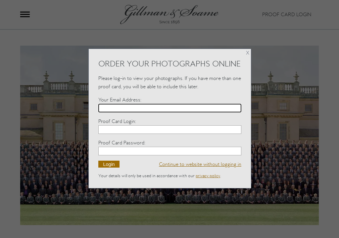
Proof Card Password (121, 142)
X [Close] (247, 53)
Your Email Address (119, 100)
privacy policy (208, 175)
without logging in (200, 164)
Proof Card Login (116, 121)
